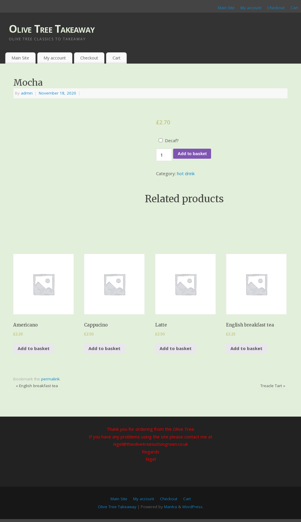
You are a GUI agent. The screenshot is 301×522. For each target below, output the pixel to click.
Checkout (276, 7)
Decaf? (172, 140)
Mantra (170, 506)
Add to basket (192, 153)
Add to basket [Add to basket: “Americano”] (34, 348)
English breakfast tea (37, 385)
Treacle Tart (272, 385)
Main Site (226, 7)
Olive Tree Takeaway (52, 28)
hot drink (186, 173)
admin (27, 93)
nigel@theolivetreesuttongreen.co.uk (150, 444)
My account (250, 7)
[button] (43, 284)
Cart (294, 7)
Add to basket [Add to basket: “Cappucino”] (104, 348)
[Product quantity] (164, 155)
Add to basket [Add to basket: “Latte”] (176, 348)
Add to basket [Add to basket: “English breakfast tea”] (246, 348)
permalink (50, 379)
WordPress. (192, 506)
